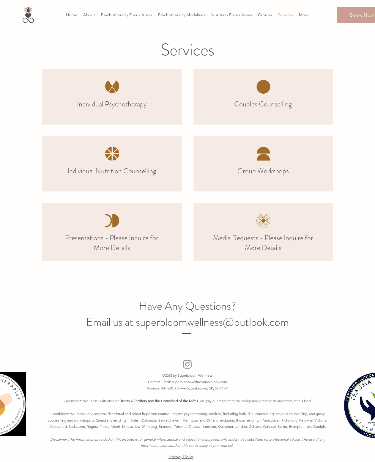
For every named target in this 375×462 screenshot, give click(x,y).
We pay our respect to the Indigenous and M (235, 401)
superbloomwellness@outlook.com (199, 382)
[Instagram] (187, 364)
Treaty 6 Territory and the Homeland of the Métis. (160, 401)
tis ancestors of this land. (293, 401)
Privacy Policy (181, 456)
